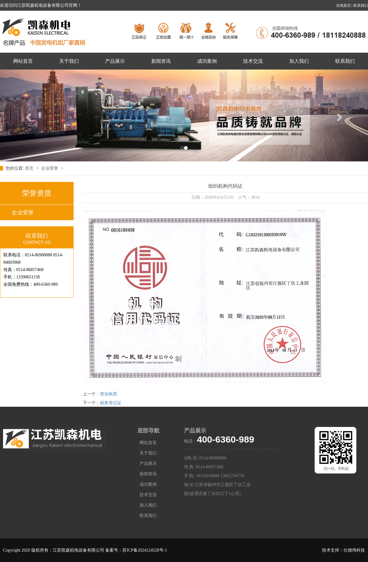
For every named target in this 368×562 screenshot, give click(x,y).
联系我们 (360, 5)
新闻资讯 (161, 61)
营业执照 (108, 394)
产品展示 (115, 61)
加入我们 (299, 61)
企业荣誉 (50, 168)
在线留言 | (344, 5)
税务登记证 (110, 403)
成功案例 (207, 61)
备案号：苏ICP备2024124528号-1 (136, 550)
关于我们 (69, 61)
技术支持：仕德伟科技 (343, 550)
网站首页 (23, 61)
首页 (30, 168)
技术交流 (253, 61)
